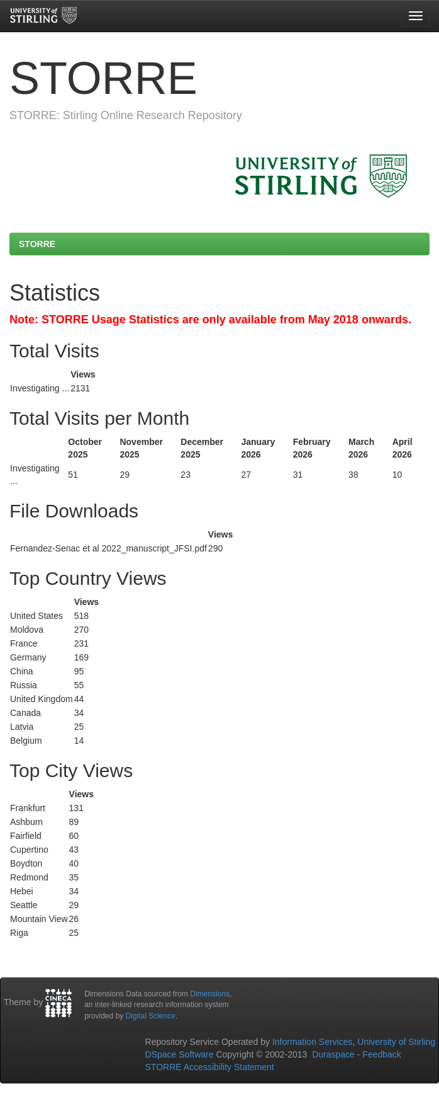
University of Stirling (396, 1042)
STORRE (37, 244)
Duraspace (333, 1054)
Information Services (312, 1042)
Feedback (381, 1054)
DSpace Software (179, 1054)
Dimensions (210, 993)
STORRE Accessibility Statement (209, 1067)
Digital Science (150, 1016)
